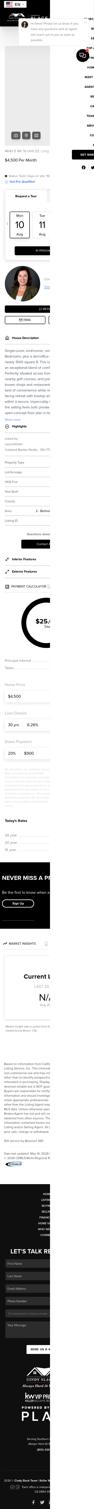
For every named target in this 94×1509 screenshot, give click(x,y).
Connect (47, 1204)
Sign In (78, 4)
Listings (47, 1169)
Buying (47, 1175)
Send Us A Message (47, 1318)
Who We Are (47, 1198)
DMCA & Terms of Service (50, 1504)
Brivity (44, 1498)
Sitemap (74, 1504)
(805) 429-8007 (47, 1419)
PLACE (85, 1449)
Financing (47, 1186)
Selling (47, 1181)
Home (47, 1163)
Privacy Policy (22, 1504)
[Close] (85, 1464)
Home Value (47, 1192)
